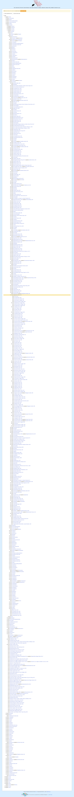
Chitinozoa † (11, 718)
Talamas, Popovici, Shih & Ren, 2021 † (21, 400)
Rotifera (10, 762)
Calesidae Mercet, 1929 (16, 129)
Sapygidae (14, 451)
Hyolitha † (10, 734)
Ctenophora (11, 722)
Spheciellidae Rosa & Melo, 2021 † (18, 472)
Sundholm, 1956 (18, 313)
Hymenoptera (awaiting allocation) (18, 210)
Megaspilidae (15, 243)
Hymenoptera (14, 81)
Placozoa (10, 751)
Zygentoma (13, 608)
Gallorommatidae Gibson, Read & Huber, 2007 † (20, 195)
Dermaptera (13, 56)
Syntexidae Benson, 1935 (17, 481)
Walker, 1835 (31, 357)
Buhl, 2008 (17, 354)
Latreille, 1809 (29, 353)
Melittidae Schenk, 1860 (16, 247)
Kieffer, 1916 (18, 399)
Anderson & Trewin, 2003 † (16, 676)
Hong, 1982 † (17, 522)
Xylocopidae (15, 514)
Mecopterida (16, 539)
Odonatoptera (16, 554)
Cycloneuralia (13, 725)
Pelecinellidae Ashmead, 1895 (17, 281)
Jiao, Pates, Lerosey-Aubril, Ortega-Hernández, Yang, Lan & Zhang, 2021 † (22, 677)
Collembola (12, 31)
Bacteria (9, 778)
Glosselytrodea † (14, 76)
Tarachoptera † (14, 596)
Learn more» (50, 794)
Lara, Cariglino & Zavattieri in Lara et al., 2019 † (18, 660)
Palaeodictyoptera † (15, 558)
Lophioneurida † (14, 533)
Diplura (12, 32)
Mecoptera (13, 538)
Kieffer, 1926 (18, 321)
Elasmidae (14, 170)
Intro (14, 7)
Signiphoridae (26, 494)
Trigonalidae (15, 501)
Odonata (13, 551)
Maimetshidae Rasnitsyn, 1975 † (18, 235)
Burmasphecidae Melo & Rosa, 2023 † (18, 125)
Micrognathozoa (11, 739)
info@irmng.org (48, 791)
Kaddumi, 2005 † (17, 521)
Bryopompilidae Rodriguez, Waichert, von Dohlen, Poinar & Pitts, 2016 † (23, 124)
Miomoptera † (14, 545)
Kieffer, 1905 (17, 309)
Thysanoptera (14, 599)
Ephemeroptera (14, 71)
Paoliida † (13, 562)
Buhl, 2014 (18, 330)
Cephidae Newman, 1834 (17, 133)
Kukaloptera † (14, 530)
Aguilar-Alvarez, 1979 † (15, 670)
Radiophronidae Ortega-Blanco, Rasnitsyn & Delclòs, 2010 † (22, 444)
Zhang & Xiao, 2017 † (15, 685)
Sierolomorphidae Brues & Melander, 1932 (19, 461)
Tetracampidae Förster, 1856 (17, 492)
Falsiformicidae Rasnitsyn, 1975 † (18, 191)
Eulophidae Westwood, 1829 (24, 170)
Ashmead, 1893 (18, 337)
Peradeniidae (15, 288)
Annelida (10, 23)
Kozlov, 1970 (17, 310)
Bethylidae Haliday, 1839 (16, 116)
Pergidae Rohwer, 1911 (16, 289)
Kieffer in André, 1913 (19, 390)
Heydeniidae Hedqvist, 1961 (17, 207)
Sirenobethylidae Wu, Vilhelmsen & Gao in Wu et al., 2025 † (22, 465)
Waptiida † (11, 636)
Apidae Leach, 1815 (24, 97)
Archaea (9, 776)
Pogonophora (11, 754)
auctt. (16, 296)
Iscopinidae (15, 216)
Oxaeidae (14, 273)
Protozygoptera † (14, 588)
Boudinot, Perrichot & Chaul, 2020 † (20, 518)
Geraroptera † (14, 73)
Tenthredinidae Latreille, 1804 (17, 488)
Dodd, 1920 (17, 346)
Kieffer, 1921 (17, 342)
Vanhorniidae (15, 505)
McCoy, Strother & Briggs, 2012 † (16, 701)
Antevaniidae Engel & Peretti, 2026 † (18, 96)
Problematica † (11, 759)
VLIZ (36, 791)
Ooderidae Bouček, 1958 (16, 267)
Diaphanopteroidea (14, 59)
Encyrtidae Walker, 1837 (16, 174)
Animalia (12, 22)
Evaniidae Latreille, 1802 (16, 190)
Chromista (9, 780)
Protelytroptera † (14, 578)
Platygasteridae (15, 293)
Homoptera (13, 80)
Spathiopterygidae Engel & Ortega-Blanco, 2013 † (20, 469)
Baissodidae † (15, 114)
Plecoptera (13, 574)
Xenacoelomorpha (11, 774)
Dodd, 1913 (18, 314)
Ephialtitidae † (15, 177)
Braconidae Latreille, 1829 (24, 100)
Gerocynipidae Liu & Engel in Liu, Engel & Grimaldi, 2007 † (21, 198)
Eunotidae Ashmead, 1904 (17, 186)
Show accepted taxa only (7, 13)
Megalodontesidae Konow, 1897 (18, 239)
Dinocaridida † (12, 620)
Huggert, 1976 (18, 350)
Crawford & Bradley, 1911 (20, 334)
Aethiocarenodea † (14, 36)
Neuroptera (13, 547)
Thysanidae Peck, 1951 (16, 494)
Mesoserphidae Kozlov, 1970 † (17, 248)
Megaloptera (14, 541)
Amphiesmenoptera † (17, 39)
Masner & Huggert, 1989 (19, 300)
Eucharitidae (22, 179)
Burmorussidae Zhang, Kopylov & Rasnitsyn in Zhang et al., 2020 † (23, 126)
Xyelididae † (15, 510)
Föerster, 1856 (18, 420)
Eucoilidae (14, 182)
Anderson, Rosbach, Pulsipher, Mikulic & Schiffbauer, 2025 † (20, 698)
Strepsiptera (13, 595)
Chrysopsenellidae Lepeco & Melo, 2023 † (19, 145)
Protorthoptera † (14, 587)
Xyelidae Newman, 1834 (16, 509)
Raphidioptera (14, 591)
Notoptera (13, 550)
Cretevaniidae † (15, 157)
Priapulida (10, 758)
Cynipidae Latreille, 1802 (16, 158)
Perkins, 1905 (18, 316)
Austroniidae (15, 112)
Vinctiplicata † (13, 772)
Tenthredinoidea (17, 489)
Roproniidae (15, 448)
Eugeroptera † (14, 72)
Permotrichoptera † (14, 567)
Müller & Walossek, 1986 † (16, 681)
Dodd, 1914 (18, 367)
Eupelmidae (15, 187)
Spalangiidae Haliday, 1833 (17, 468)
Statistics (39, 7)
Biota (11, 779)
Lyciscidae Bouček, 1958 (16, 231)
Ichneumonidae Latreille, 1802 (17, 212)
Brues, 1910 (18, 366)
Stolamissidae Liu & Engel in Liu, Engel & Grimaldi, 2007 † (21, 480)
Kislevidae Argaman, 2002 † (17, 222)
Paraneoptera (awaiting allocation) (17, 563)
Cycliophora (11, 723)
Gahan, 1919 (18, 419)
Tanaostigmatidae (15, 485)
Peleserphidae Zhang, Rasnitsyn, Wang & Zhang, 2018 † (21, 285)
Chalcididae (15, 138)
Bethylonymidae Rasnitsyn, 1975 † (18, 117)
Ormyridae (14, 268)
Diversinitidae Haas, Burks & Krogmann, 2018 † (20, 167)
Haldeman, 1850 (17, 308)
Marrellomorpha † (12, 623)
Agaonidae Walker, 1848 (16, 83)
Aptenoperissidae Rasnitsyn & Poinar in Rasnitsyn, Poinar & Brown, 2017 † (24, 104)
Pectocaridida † (12, 635)
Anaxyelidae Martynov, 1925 (29, 481)
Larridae (14, 224)
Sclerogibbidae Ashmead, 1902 (17, 453)
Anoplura (13, 40)
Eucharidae (15, 179)
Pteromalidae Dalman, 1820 (17, 443)
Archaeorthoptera (16, 44)
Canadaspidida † (12, 628)
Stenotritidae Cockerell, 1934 (17, 476)
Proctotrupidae (15, 435)
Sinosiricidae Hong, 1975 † (17, 464)
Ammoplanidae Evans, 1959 (17, 88)
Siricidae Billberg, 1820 (29, 199)
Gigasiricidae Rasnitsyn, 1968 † (17, 199)
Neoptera (15, 546)
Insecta (12, 35)
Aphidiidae (14, 100)
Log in (59, 7)
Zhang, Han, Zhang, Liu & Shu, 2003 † (17, 702)
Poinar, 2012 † (18, 325)
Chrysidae (14, 141)
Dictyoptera (15, 64)
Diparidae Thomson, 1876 (17, 162)
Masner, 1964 (17, 297)
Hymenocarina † (20, 628)
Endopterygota (16, 68)
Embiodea (13, 67)
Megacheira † (12, 624)
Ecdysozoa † (13, 726)
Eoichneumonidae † (16, 175)
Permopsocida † (14, 566)
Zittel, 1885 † (13, 693)
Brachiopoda (11, 713)
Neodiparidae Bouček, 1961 (17, 263)
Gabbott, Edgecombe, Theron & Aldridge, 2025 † (18, 672)
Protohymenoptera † (15, 586)
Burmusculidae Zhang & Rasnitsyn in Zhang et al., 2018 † (21, 128)
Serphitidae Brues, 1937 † (17, 460)
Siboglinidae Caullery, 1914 (21, 754)
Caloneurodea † (14, 51)
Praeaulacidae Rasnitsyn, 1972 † (18, 431)
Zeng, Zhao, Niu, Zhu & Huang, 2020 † (17, 674)
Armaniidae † (15, 109)
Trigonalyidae (23, 501)
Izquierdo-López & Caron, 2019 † (16, 669)
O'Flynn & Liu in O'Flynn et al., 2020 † (17, 649)
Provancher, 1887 (18, 359)
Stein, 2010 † (13, 673)
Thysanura (13, 600)
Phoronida (10, 750)
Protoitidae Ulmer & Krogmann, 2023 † (18, 439)
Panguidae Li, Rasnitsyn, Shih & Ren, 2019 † (19, 276)
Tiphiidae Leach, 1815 (16, 496)
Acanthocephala (11, 18)
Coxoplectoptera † (14, 55)
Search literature (26, 7)
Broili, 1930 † (14, 648)
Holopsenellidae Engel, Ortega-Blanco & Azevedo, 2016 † (21, 208)
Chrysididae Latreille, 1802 (24, 141)
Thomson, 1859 (18, 326)
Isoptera (13, 529)
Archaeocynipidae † (16, 105)
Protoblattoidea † (14, 579)
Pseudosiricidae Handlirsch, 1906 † (29, 260)
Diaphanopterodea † (24, 59)
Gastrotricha (11, 730)
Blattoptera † (14, 48)
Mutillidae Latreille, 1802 (16, 255)
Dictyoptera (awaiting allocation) (16, 63)
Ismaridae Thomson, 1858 (17, 218)
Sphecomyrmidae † (16, 473)
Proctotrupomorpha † (18, 436)
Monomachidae (15, 252)
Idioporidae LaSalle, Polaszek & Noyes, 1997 (19, 215)
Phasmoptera (14, 571)
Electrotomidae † (15, 171)
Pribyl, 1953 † (12, 775)
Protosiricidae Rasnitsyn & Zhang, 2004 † (19, 440)
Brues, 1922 (18, 345)
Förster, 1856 (18, 306)
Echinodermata (11, 727)
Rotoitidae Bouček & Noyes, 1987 (18, 449)
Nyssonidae (15, 264)
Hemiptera (13, 79)
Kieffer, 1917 (18, 407)
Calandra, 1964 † (14, 644)
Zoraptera (13, 607)
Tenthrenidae (15, 490)
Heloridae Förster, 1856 (16, 202)
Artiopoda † (13, 26)
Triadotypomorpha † (15, 604)
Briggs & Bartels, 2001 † (15, 652)
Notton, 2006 (18, 353)
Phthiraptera (20, 40)
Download (56, 7)
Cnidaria (10, 721)
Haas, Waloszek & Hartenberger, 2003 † (18, 656)
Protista (9, 784)
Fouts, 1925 (30, 330)
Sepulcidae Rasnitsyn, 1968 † (32, 277)
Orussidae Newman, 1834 (17, 269)
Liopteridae (14, 228)
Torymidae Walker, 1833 (16, 497)
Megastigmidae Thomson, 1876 (17, 244)
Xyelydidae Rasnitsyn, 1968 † (25, 510)
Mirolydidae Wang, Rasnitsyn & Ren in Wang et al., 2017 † (21, 251)
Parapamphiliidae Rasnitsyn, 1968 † (18, 277)
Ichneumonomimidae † (16, 214)
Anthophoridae (15, 97)
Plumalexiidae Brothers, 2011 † (17, 427)
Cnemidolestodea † (15, 52)
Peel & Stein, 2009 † (14, 640)
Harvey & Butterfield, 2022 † (15, 682)
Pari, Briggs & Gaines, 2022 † (16, 709)
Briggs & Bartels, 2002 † (16, 678)
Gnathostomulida (11, 731)
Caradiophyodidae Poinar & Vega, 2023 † (19, 130)
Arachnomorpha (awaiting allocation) (15, 619)
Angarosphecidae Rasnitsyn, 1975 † (18, 93)
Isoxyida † (11, 633)
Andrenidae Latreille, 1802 (17, 92)
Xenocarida (13, 627)
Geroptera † (13, 75)
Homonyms (36, 7)
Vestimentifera (11, 770)
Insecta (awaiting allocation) (16, 526)
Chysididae (14, 146)
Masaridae (14, 236)
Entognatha (12, 34)
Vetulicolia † (11, 771)
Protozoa (16, 784)
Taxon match (32, 7)
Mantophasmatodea (15, 537)
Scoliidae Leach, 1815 (16, 456)
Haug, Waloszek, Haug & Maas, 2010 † (17, 686)
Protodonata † (14, 582)
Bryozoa (10, 714)
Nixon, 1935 (17, 374)
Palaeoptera (16, 559)
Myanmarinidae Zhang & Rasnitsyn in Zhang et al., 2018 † (21, 256)
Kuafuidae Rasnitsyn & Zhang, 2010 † (18, 223)
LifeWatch (52, 7)
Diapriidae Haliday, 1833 (16, 161)
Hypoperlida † (14, 525)
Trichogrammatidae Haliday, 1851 (18, 498)
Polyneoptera (16, 575)
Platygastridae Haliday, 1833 (26, 293)
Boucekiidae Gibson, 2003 (17, 120)
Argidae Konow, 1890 (16, 108)
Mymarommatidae (15, 259)
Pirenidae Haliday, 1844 (16, 292)
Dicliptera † (13, 60)
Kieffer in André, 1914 (19, 370)
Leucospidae (15, 227)
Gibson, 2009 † (17, 517)
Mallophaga (13, 534)
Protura (12, 616)
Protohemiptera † (14, 584)
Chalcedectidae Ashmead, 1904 (17, 137)
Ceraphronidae (15, 134)
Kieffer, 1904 (18, 395)
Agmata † (10, 19)
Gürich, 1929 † (13, 657)
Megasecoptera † (14, 543)
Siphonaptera (14, 592)
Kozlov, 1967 (18, 383)
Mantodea (13, 535)
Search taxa (18, 7)
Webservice (44, 7)
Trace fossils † (11, 767)
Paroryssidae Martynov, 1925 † (17, 280)
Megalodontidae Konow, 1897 (17, 240)
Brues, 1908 (18, 410)
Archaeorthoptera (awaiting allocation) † (17, 43)
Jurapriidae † (15, 219)
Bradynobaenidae (15, 122)
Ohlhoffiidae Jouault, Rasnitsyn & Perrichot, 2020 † (20, 265)
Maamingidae (15, 232)
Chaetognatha (11, 717)
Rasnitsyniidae (15, 445)
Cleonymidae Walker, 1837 (17, 150)
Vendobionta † (11, 768)
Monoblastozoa (11, 742)
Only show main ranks (16, 13)
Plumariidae (15, 428)
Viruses (9, 787)
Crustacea (12, 28)
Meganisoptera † (14, 542)
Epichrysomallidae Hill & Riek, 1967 (18, 178)
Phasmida (13, 570)
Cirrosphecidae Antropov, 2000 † (18, 149)
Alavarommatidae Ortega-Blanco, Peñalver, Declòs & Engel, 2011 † (23, 85)
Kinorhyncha (11, 735)
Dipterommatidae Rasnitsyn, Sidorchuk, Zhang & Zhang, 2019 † (22, 165)
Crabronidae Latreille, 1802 (17, 154)
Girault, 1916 (18, 382)
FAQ (49, 7)
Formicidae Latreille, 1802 (17, 194)
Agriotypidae (15, 84)
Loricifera (10, 738)
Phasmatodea (21, 570)
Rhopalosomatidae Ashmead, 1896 (18, 447)
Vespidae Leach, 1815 (23, 236)
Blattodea (13, 47)
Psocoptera (13, 590)
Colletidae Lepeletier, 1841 (17, 153)
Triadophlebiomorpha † (15, 603)
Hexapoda (12, 30)
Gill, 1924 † (14, 653)
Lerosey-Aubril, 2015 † (14, 689)
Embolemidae (15, 173)
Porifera (10, 755)
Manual (47, 7)
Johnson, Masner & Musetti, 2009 (20, 379)
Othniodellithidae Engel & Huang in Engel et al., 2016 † (21, 272)
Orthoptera (13, 555)
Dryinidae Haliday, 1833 (16, 169)
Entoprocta (10, 729)
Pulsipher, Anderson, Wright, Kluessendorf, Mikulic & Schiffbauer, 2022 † (22, 641)
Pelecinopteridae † (16, 284)
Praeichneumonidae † (16, 432)
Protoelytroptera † (14, 583)
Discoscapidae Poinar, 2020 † (17, 166)
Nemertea (10, 746)
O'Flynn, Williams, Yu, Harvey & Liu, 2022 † (18, 668)
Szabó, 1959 (17, 402)
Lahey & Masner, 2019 (19, 322)
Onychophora (11, 747)
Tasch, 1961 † (16, 611)
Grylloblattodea (14, 77)
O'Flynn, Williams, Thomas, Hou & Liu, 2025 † (17, 694)
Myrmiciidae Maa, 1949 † (17, 260)
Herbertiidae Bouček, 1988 (17, 203)
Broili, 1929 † (14, 684)
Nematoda (10, 743)
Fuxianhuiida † (12, 629)
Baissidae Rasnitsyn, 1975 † (17, 113)
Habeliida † (11, 631)
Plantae (9, 783)
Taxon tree (21, 7)
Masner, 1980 (18, 317)
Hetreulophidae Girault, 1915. (17, 206)
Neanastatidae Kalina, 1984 (17, 261)
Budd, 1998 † (14, 697)
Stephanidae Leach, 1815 (17, 477)
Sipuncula (10, 764)
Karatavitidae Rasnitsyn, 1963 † (17, 220)
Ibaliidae (14, 211)
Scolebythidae (15, 455)
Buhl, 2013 (18, 406)
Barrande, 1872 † (14, 690)
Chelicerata (13, 27)
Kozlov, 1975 (17, 329)
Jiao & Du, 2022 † (14, 645)
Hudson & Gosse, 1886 (15, 705)
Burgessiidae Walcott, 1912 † (14, 637)
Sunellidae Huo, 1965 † (13, 639)
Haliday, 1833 (18, 355)
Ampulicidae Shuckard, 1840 (17, 89)
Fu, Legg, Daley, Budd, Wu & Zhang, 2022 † (17, 664)
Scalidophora (13, 763)
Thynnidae (14, 493)
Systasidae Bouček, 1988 (17, 484)
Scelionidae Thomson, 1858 (17, 452)
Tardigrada (10, 766)
